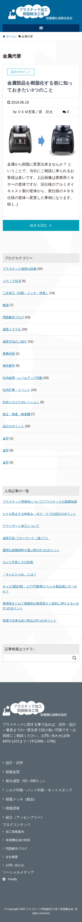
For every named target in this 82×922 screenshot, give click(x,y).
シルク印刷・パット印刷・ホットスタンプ (39, 790)
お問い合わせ (15, 865)
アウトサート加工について (21, 526)
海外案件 (9, 365)
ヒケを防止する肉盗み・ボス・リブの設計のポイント (39, 514)
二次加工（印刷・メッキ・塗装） (26, 293)
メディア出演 (12, 281)
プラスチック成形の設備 (19, 268)
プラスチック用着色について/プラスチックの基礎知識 (40, 501)
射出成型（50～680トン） (26, 781)
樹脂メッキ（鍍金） (21, 799)
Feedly (10, 879)
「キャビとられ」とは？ (19, 574)
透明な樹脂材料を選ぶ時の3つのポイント (31, 550)
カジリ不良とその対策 (18, 562)
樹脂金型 (13, 772)
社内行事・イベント (16, 390)
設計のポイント (13, 426)
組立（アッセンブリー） (25, 817)
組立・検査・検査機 (16, 414)
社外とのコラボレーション (21, 402)
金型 (6, 438)
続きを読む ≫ (41, 225)
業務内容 (9, 353)
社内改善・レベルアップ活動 (22, 378)
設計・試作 (14, 763)
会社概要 (12, 857)
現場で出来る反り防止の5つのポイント (29, 620)
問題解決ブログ (13, 317)
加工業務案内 (15, 831)
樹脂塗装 (13, 808)
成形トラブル (12, 329)
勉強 (6, 305)
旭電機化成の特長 (18, 840)
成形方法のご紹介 (15, 341)
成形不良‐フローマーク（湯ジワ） (26, 538)
